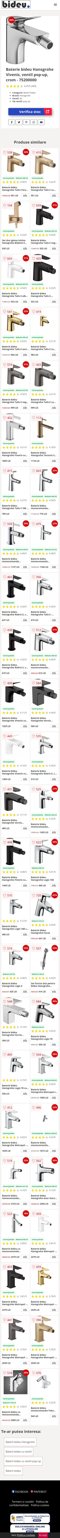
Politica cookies (40, 1505)
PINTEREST (39, 1492)
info (25, 195)
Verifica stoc (35, 111)
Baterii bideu (13, 1471)
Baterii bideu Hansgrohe (20, 1442)
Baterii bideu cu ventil (19, 1451)
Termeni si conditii (23, 1501)
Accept (43, 1535)
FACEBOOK (20, 1492)
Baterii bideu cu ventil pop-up (23, 1461)
